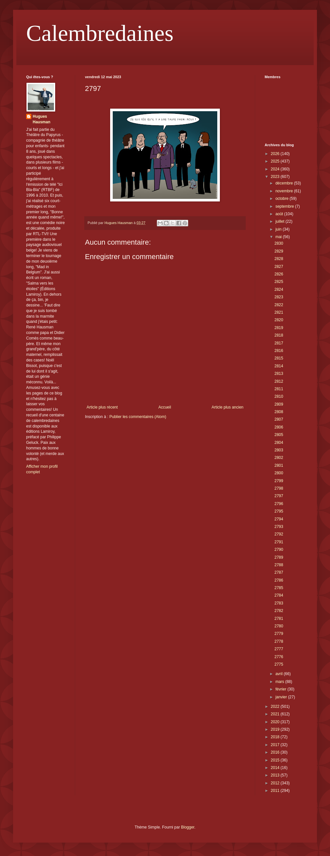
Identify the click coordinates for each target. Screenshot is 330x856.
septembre (285, 206)
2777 (278, 649)
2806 (278, 427)
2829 (278, 251)
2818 (278, 335)
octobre (282, 198)
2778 (278, 641)
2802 (278, 457)
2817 (278, 343)
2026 (276, 153)
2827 (278, 266)
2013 (276, 775)
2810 (278, 396)
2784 (278, 595)
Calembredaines (99, 33)
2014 (276, 767)
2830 (278, 243)
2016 (276, 752)
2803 (278, 450)
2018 (276, 737)
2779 (278, 633)
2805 (278, 434)
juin (279, 229)
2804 (278, 442)
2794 (278, 519)
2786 (278, 580)
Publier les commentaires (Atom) (137, 416)
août (279, 214)
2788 (278, 565)
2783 (278, 603)
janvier (281, 697)
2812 (278, 381)
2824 (278, 289)
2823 (278, 297)
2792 (278, 534)
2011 (276, 790)
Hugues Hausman (41, 119)
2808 (278, 412)
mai (279, 237)
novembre (284, 191)
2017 (276, 744)
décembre (284, 183)
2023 (276, 176)
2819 (278, 327)
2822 (278, 305)
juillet (280, 221)
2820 (278, 320)
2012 (276, 783)
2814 (278, 366)
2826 (278, 274)
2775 (278, 664)
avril (279, 674)
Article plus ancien (227, 407)
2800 (278, 473)
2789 (278, 557)
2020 (276, 722)
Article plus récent (102, 407)
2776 (278, 657)
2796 (278, 503)
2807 (278, 419)
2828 (278, 258)
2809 (278, 404)
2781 (278, 618)
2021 (276, 714)
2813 (278, 373)
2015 (276, 760)
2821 (278, 312)
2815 (278, 358)
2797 (278, 496)
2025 (276, 161)
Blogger (187, 827)
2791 (278, 542)
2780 (278, 626)
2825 (278, 281)
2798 (278, 488)
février (281, 689)
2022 (276, 706)
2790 (278, 549)
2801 (278, 465)
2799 (278, 481)
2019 (276, 729)
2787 (278, 572)
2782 (278, 610)
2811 (278, 389)
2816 (278, 350)
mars (280, 681)
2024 (276, 169)
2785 (278, 587)
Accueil (164, 407)
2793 (278, 526)
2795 (278, 511)
